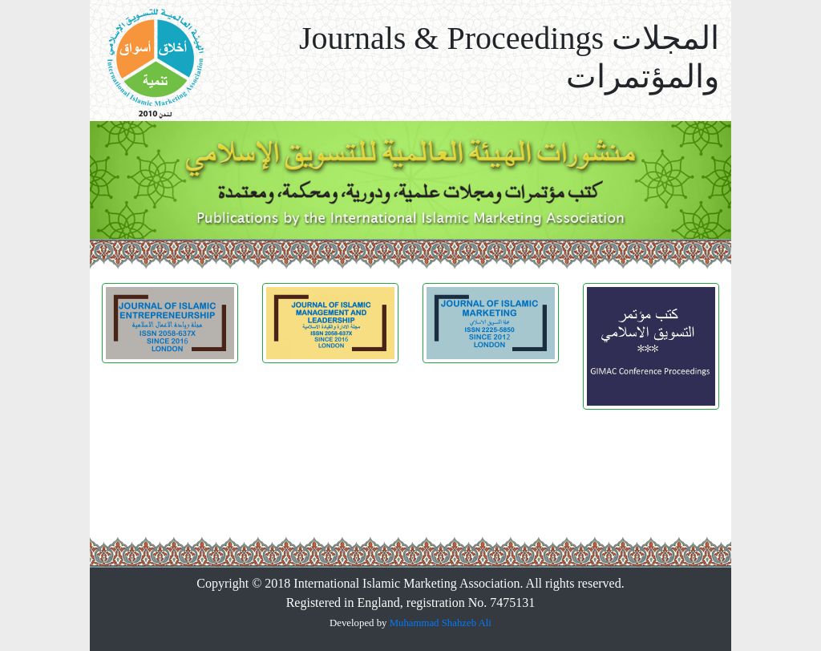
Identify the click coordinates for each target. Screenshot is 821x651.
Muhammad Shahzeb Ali (440, 623)
